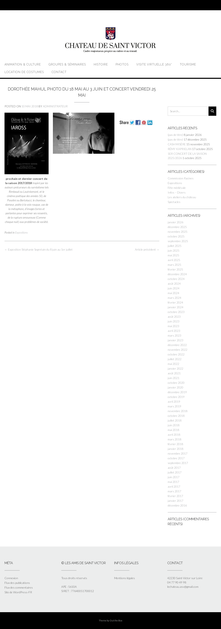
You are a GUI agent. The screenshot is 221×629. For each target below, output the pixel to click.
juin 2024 (173, 288)
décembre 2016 (177, 505)
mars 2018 (174, 439)
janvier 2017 (175, 500)
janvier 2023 (175, 340)
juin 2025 (173, 250)
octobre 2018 (176, 415)
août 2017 (174, 467)
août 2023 (174, 316)
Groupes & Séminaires (67, 64)
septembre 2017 (178, 463)
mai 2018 (173, 430)
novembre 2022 (177, 349)
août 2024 (174, 283)
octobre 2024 (176, 279)
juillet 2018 (174, 420)
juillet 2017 (174, 472)
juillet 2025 (174, 245)
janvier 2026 (175, 222)
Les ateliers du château (182, 197)
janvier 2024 (175, 307)
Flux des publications (17, 582)
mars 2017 (174, 491)
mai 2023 (173, 326)
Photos (122, 64)
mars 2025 (174, 264)
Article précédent (147, 249)
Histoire (101, 64)
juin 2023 (173, 321)
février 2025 (175, 269)
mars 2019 (174, 406)
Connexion (11, 578)
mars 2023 (174, 335)
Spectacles (174, 202)
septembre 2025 (178, 241)
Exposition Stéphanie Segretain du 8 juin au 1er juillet (39, 249)
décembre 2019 (177, 392)
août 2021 (174, 373)
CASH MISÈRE (177, 144)
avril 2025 (174, 260)
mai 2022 (173, 363)
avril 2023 (174, 330)
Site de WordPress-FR (18, 592)
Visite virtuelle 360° (154, 64)
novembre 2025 (177, 231)
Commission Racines (181, 178)
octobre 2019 (176, 397)
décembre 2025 (177, 227)
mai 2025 (173, 255)
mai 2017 (173, 481)
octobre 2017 (176, 458)
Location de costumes (24, 72)
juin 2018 (173, 425)
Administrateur (55, 106)
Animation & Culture (23, 64)
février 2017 (175, 496)
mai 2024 (173, 293)
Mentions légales (124, 578)
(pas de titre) (175, 134)
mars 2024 (174, 297)
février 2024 (175, 302)
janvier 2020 (175, 387)
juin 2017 (173, 477)
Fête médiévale (177, 187)
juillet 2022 (174, 359)
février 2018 (175, 444)
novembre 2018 (177, 411)
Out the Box (116, 620)
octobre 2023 (176, 312)
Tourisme (188, 64)
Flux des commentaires (19, 587)
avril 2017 (174, 486)
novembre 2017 (177, 453)
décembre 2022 (177, 345)
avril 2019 (174, 401)
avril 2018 (174, 434)
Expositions (21, 232)
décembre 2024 (177, 274)
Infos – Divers (177, 192)
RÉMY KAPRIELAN (179, 149)
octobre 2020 (176, 382)
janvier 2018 (175, 448)
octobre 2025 (176, 236)
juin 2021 (173, 378)
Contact (59, 72)
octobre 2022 (176, 354)
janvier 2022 (175, 368)
